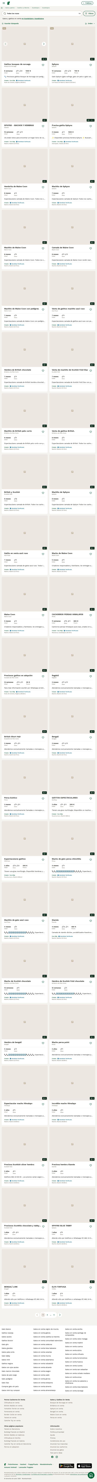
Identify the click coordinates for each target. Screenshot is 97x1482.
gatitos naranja (7, 1333)
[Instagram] (57, 1457)
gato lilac (5, 1383)
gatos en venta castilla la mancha (46, 1337)
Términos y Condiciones (23, 1474)
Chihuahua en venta (11, 1403)
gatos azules (7, 1337)
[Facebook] (52, 1457)
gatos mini (6, 1360)
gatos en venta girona (41, 1379)
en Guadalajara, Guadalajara (33, 19)
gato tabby (6, 1356)
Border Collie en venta (13, 1415)
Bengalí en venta (56, 1412)
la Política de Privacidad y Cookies (42, 1474)
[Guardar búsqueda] (91, 1475)
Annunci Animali (10, 1467)
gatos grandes (7, 1348)
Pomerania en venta (11, 1412)
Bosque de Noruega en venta (61, 1403)
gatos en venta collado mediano (77, 1373)
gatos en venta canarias (42, 1352)
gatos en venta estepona (43, 1383)
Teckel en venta (10, 1418)
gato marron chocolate (10, 1371)
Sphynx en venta (56, 1409)
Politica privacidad (57, 1432)
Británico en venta (57, 1406)
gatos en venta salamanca (43, 1360)
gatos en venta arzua (73, 1377)
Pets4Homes (13, 1464)
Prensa (52, 1438)
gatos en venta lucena (73, 1366)
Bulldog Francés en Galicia (14, 1441)
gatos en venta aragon (42, 1371)
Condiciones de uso (57, 1441)
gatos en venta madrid (74, 1343)
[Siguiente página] (60, 1315)
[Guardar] (43, 65)
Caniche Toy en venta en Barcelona (17, 1444)
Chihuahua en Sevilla (12, 1438)
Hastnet (23, 1464)
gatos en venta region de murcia (45, 1329)
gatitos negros (7, 1364)
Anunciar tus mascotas (59, 1444)
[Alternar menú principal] (4, 3)
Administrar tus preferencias (79, 1474)
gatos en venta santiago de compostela (75, 1334)
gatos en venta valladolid (43, 1364)
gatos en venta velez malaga (76, 1339)
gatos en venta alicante (42, 1367)
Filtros (89, 13)
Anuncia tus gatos (57, 1450)
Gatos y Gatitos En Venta (60, 1400)
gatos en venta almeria (42, 1386)
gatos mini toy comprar (11, 1390)
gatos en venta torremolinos (76, 1358)
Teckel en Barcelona (12, 1429)
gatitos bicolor (7, 1341)
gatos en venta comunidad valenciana (47, 1341)
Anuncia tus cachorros (58, 1447)
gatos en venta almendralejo (44, 1390)
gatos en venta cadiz (41, 1375)
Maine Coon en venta (58, 1415)
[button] (25, 43)
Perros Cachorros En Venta (14, 1400)
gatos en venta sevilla (73, 1329)
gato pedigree (7, 1379)
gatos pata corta (8, 1352)
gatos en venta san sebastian (76, 1369)
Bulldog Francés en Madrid (14, 1432)
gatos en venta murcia (42, 1356)
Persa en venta (56, 1418)
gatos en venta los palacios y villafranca (76, 1382)
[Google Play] (66, 1465)
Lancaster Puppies (26, 1467)
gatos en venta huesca (74, 1362)
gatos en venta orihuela (74, 1354)
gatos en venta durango (74, 1391)
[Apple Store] (84, 1465)
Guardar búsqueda (10, 23)
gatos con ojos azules (10, 1367)
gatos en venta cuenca (74, 1347)
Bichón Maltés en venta (13, 1406)
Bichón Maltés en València (14, 1435)
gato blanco (6, 1329)
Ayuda (52, 1435)
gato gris (5, 1344)
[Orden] (90, 23)
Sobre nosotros (56, 1429)
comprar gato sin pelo (10, 1386)
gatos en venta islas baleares (44, 1348)
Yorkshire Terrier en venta (14, 1409)
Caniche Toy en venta (12, 1421)
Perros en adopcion (11, 1447)
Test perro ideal (56, 1453)
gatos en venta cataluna (42, 1344)
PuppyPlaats (33, 1464)
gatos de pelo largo (9, 1375)
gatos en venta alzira (73, 1350)
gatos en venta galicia (41, 1333)
